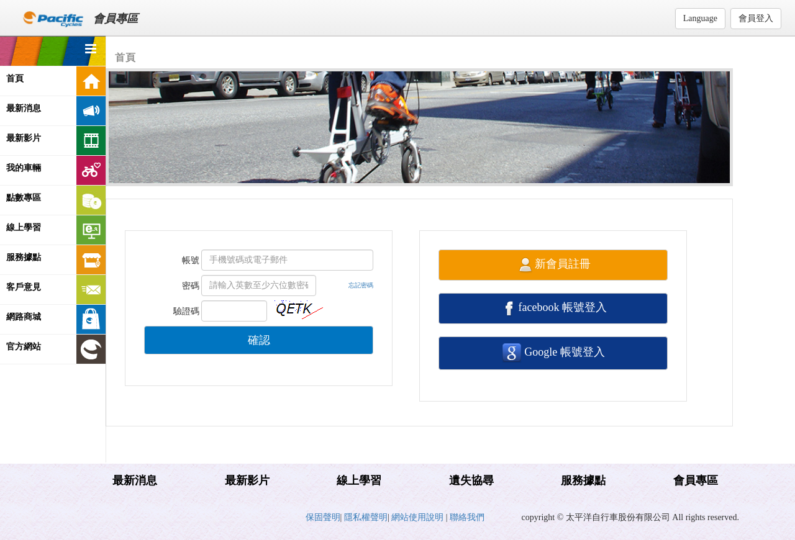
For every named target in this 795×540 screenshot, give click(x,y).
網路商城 (56, 319)
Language (700, 18)
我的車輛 (56, 170)
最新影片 (56, 140)
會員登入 (755, 18)
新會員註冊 (553, 265)
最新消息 (56, 110)
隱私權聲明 (366, 517)
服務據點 (56, 259)
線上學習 (56, 230)
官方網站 (56, 349)
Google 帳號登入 (553, 353)
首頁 (56, 81)
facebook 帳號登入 (553, 308)
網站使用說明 (418, 517)
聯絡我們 (467, 517)
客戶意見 (56, 289)
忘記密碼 (360, 285)
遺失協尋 (471, 480)
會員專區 (695, 480)
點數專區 (56, 200)
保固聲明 (323, 517)
